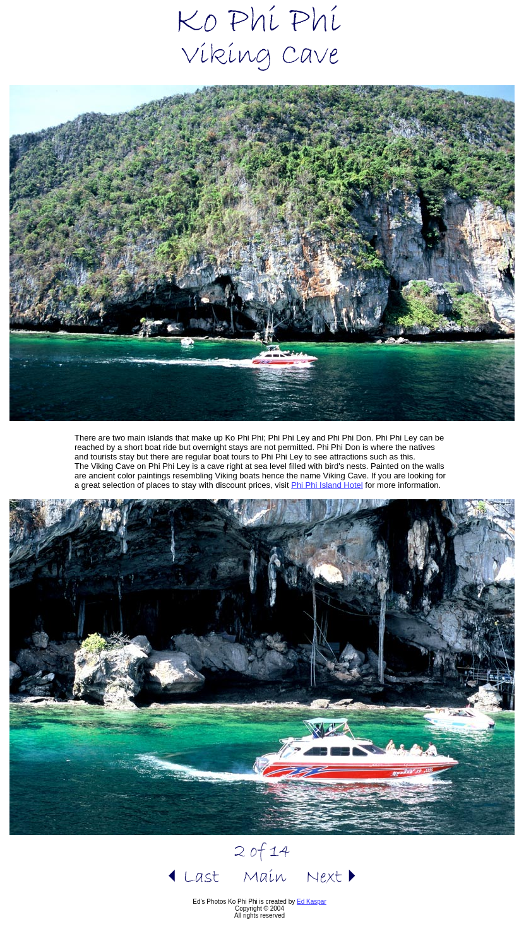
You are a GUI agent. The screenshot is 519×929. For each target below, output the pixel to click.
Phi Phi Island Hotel (326, 485)
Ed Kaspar (311, 901)
